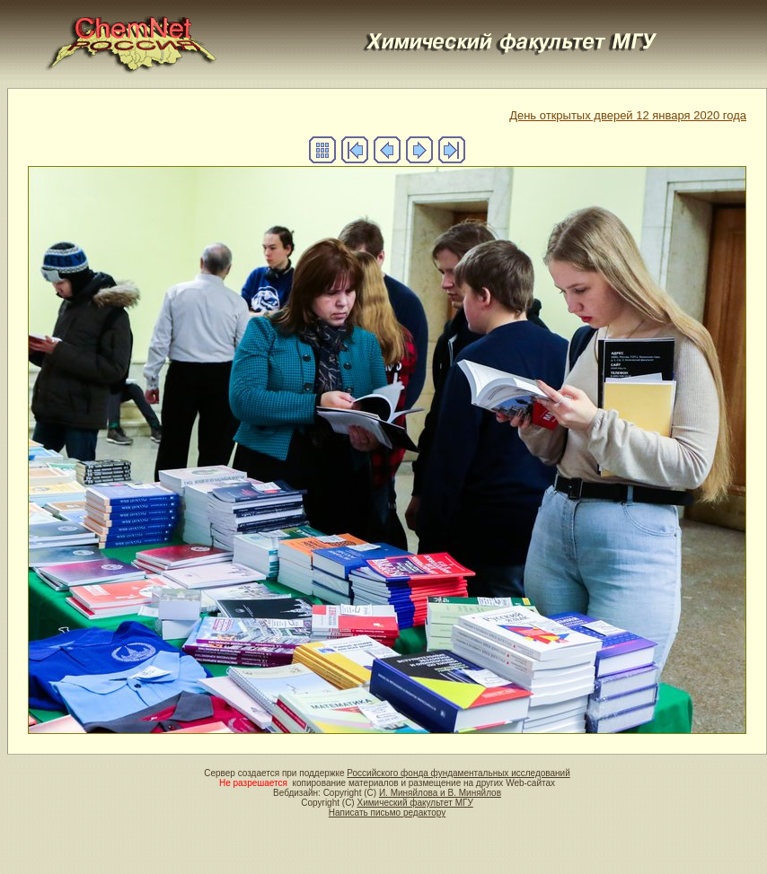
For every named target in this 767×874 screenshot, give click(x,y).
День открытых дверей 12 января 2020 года (627, 115)
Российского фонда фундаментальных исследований (458, 773)
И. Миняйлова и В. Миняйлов (440, 793)
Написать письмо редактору (387, 812)
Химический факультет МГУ (414, 803)
